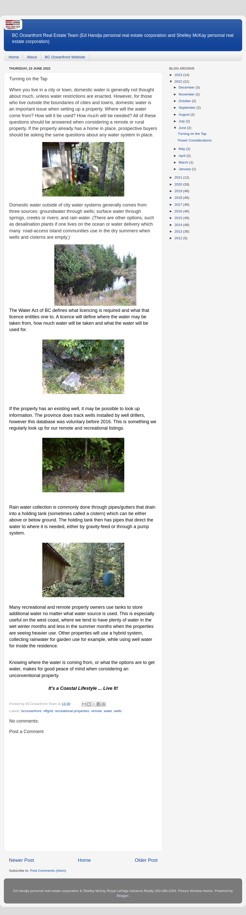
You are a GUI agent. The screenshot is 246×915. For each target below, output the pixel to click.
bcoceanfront (31, 711)
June (183, 128)
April (183, 156)
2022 (179, 81)
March (184, 162)
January (185, 169)
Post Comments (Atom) (48, 871)
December (187, 87)
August (184, 114)
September (188, 108)
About (32, 57)
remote (96, 711)
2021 (179, 177)
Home (14, 57)
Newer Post (21, 860)
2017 (179, 204)
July (182, 121)
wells (118, 711)
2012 (179, 238)
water (108, 711)
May (182, 149)
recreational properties (72, 711)
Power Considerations (195, 140)
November (187, 94)
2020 (179, 184)
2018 (179, 198)
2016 (179, 211)
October (185, 101)
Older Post (146, 860)
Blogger (122, 896)
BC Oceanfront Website (65, 57)
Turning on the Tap (192, 134)
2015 (179, 218)
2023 (179, 75)
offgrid (48, 711)
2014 (179, 225)
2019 (179, 191)
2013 (179, 231)
